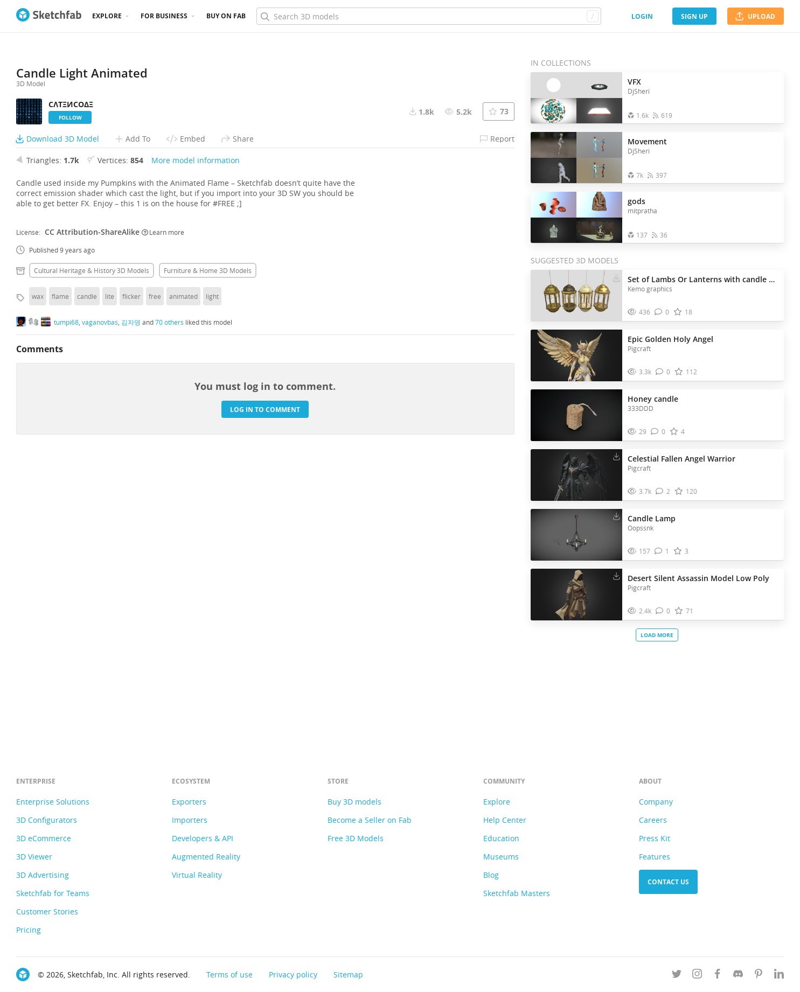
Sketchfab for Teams (52, 893)
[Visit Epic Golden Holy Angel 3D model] (576, 355)
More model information (195, 439)
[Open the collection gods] (576, 217)
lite (109, 575)
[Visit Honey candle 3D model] (576, 415)
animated (183, 575)
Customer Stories (47, 911)
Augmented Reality (206, 856)
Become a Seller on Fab (370, 820)
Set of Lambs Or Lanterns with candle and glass (703, 279)
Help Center (504, 820)
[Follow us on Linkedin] (779, 975)
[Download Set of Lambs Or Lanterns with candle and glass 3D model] (616, 277)
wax (38, 575)
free (155, 575)
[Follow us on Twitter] (676, 975)
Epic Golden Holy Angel (670, 339)
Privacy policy (293, 974)
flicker (131, 575)
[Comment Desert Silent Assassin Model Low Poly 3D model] (663, 611)
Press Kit (654, 838)
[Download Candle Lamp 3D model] (616, 516)
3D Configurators (46, 820)
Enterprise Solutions (52, 802)
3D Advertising (42, 875)
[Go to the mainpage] (48, 16)
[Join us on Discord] (738, 975)
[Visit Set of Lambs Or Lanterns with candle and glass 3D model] (576, 296)
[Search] (429, 16)
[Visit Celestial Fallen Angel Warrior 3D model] (576, 475)
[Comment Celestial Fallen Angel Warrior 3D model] (663, 491)
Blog (491, 875)
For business (164, 15)
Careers (653, 820)
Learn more (163, 510)
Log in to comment (265, 688)
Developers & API (202, 838)
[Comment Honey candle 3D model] (658, 431)
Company (656, 802)
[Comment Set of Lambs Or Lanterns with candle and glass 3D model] (662, 312)
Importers (189, 820)
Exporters (189, 802)
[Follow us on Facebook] (717, 975)
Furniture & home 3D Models (208, 549)
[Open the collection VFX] (576, 97)
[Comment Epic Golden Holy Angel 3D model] (663, 371)
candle (87, 575)
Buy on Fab (226, 15)
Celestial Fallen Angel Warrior (681, 458)
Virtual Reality (197, 875)
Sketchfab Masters (516, 893)
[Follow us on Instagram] (697, 975)
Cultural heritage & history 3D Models (91, 549)
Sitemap (348, 974)
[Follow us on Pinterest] (758, 975)
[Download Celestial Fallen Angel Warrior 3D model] (616, 456)
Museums (501, 856)
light (212, 575)
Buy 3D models (354, 802)
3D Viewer (34, 856)
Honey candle (653, 399)
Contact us (668, 881)
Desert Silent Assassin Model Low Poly (698, 578)
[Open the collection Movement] (576, 157)
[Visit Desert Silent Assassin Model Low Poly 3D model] (576, 594)
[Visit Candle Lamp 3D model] (576, 535)
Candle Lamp (652, 518)
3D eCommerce (43, 838)
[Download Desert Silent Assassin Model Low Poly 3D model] (616, 575)
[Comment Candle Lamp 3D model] (662, 551)
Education (501, 838)
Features (654, 856)
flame (60, 575)
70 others (169, 600)
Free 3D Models (356, 838)
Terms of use (229, 974)
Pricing (28, 930)
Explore (107, 15)
